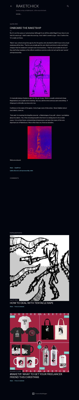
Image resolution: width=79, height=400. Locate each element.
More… (18, 14)
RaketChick (27, 6)
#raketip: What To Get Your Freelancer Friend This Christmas (36, 375)
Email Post (18, 168)
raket (31, 170)
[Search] (68, 6)
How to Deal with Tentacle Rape (31, 302)
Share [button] (11, 168)
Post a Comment (19, 306)
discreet (16, 170)
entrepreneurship (24, 170)
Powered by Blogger (39, 393)
